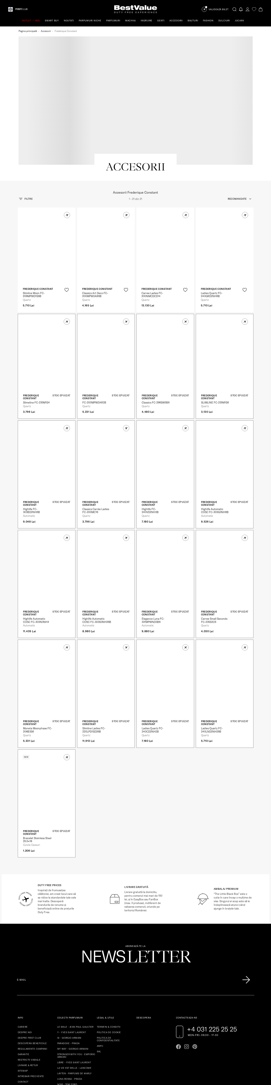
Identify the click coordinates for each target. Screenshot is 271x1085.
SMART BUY (52, 20)
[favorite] (254, 9)
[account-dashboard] (247, 9)
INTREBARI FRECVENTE (31, 1021)
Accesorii (46, 31)
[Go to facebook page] (178, 991)
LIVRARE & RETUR (28, 1010)
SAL (99, 996)
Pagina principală (28, 31)
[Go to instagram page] (186, 991)
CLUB (21, 9)
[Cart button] (260, 9)
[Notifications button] (241, 9)
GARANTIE (23, 999)
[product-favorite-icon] (67, 234)
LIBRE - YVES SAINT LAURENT (74, 1007)
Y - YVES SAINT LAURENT (71, 977)
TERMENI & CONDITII (109, 971)
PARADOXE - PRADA (68, 988)
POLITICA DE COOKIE (109, 977)
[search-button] (234, 9)
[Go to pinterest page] (194, 991)
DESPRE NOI (25, 977)
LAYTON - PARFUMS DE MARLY (74, 1018)
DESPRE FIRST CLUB (29, 982)
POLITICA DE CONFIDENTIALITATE (108, 984)
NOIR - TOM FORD (67, 1029)
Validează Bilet (219, 9)
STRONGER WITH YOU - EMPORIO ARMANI (76, 1000)
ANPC (100, 990)
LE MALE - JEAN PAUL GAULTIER (75, 971)
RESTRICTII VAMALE (29, 1004)
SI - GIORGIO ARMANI (69, 982)
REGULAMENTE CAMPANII (32, 993)
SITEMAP (23, 1015)
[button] (67, 159)
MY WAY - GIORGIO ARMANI (72, 993)
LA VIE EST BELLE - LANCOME (74, 1012)
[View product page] (46, 195)
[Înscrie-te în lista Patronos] (246, 924)
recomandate (237, 143)
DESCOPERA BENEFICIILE (32, 988)
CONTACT (23, 1026)
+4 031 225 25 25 (212, 973)
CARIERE (23, 971)
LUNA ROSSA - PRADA (69, 1023)
